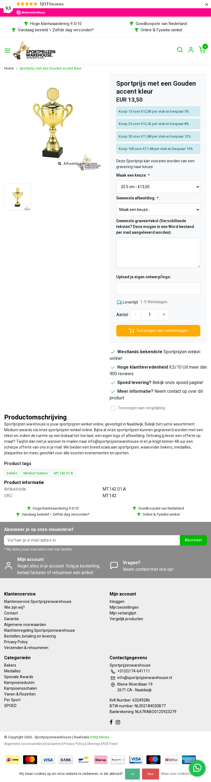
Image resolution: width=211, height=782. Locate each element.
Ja (132, 774)
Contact (11, 613)
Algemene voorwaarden (25, 624)
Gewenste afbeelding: (137, 198)
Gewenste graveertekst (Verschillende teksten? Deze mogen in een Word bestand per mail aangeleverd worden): (155, 227)
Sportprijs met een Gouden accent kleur (51, 68)
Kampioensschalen (20, 688)
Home (9, 68)
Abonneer (193, 540)
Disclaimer (53, 744)
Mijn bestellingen (124, 607)
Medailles (12, 671)
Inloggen (117, 601)
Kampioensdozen (19, 682)
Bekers (10, 665)
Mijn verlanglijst (123, 613)
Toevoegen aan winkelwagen (158, 330)
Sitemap (93, 744)
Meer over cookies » (176, 774)
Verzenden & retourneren (26, 647)
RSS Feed (109, 744)
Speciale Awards (18, 677)
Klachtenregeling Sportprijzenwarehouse (39, 630)
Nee (151, 774)
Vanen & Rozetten (20, 694)
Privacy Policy (16, 642)
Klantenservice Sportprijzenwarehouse (37, 601)
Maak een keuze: (132, 175)
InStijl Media (99, 737)
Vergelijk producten (126, 619)
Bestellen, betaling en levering (30, 636)
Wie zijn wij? (14, 607)
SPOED (10, 705)
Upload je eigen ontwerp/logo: (143, 277)
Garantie (11, 619)
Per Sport (12, 700)
